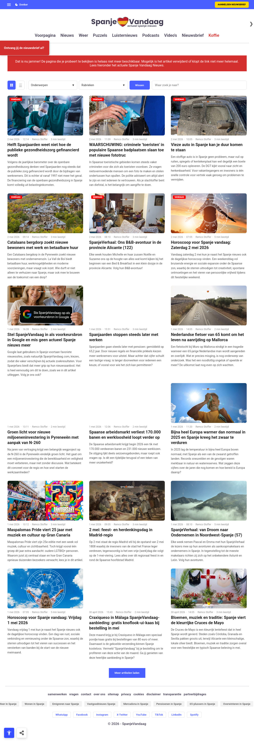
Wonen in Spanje (34, 703)
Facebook (82, 714)
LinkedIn (176, 714)
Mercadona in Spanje (135, 703)
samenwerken (57, 694)
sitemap (113, 694)
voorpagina (45, 35)
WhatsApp (62, 714)
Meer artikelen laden (127, 672)
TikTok (159, 714)
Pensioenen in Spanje (169, 703)
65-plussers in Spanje (202, 703)
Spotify (194, 714)
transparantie (172, 694)
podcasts (150, 35)
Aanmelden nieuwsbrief (232, 4)
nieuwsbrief (193, 35)
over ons (99, 694)
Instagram (102, 714)
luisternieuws (124, 35)
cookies (138, 694)
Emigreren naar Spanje (65, 703)
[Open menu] (8, 4)
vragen (74, 694)
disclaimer (154, 694)
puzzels (100, 35)
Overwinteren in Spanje (236, 703)
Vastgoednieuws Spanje (101, 703)
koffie (214, 35)
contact (86, 694)
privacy (126, 694)
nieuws (67, 35)
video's (170, 35)
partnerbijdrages (195, 694)
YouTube (141, 714)
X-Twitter (122, 714)
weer (83, 35)
